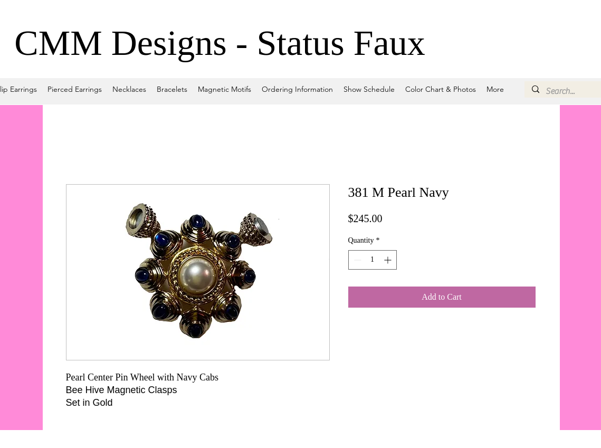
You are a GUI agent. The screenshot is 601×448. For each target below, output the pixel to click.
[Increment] (388, 260)
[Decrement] (356, 260)
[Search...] (572, 91)
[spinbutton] (372, 260)
